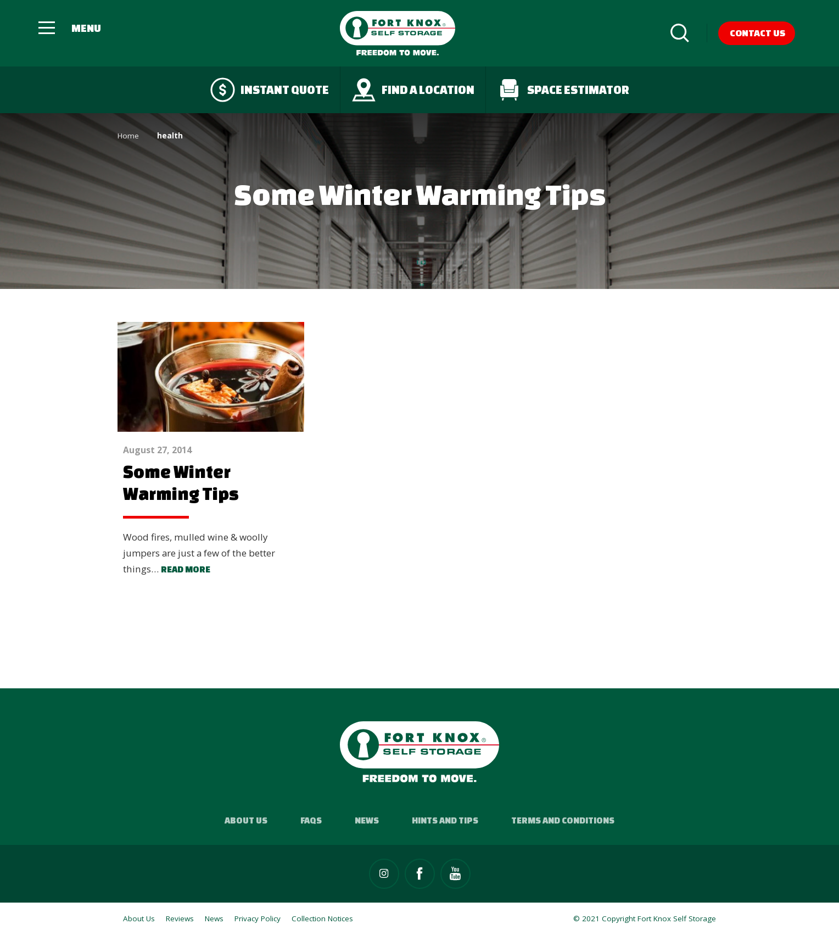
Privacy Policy (257, 918)
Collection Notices (322, 918)
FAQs (311, 820)
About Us (246, 820)
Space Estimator (563, 89)
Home (128, 136)
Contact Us (757, 32)
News (367, 820)
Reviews (180, 918)
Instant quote (269, 89)
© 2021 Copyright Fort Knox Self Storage (644, 918)
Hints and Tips (445, 820)
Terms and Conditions (562, 820)
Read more (185, 569)
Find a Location (412, 89)
